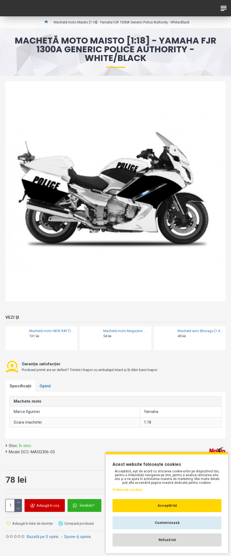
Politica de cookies (128, 490)
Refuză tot (167, 540)
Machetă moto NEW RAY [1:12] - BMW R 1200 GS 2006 (51, 331)
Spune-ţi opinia (77, 536)
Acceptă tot (167, 505)
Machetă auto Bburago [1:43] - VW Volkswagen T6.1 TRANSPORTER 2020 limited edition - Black (200, 331)
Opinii (45, 386)
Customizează (167, 523)
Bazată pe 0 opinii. (43, 536)
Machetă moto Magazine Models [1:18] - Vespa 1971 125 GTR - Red (125, 331)
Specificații (20, 386)
